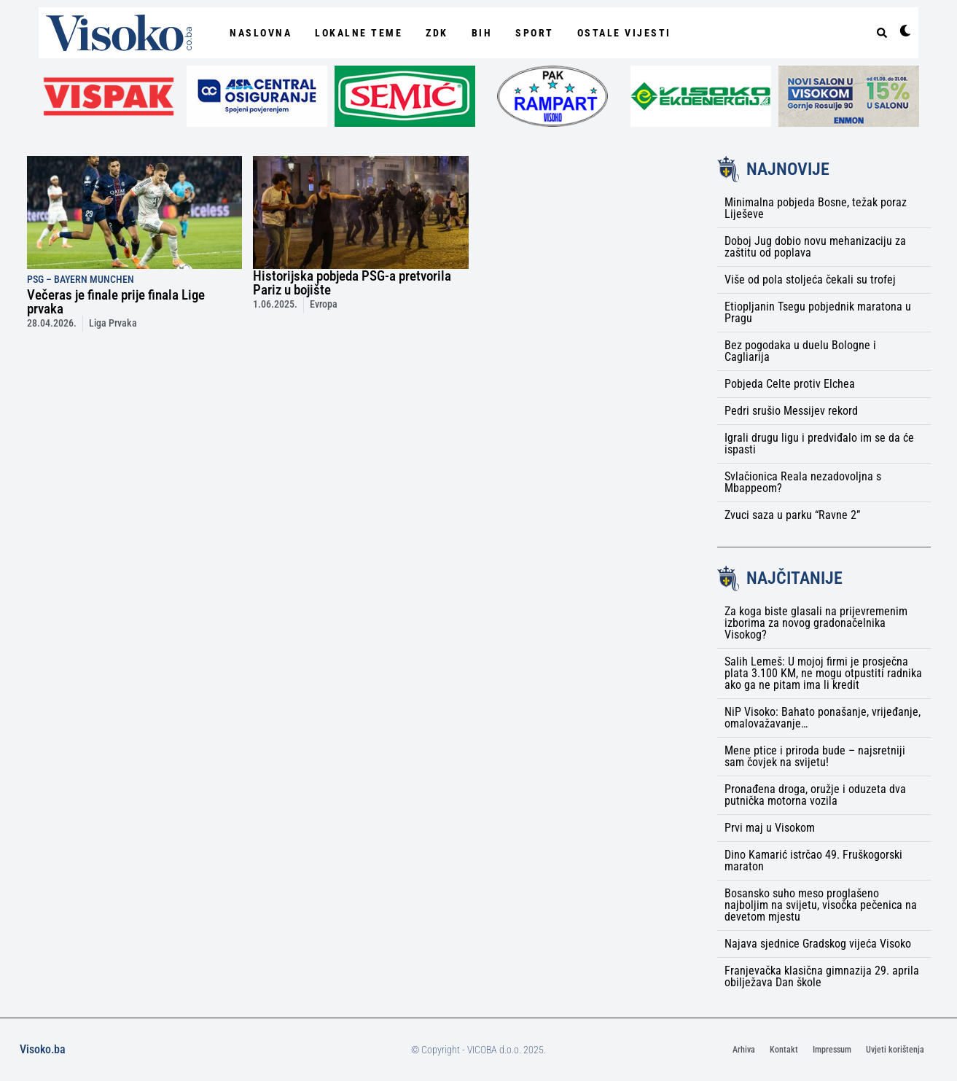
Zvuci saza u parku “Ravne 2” (792, 515)
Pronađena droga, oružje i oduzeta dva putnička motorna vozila (815, 795)
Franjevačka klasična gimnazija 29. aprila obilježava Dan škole (821, 976)
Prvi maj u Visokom (769, 828)
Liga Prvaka (113, 323)
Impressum (832, 1050)
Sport (534, 33)
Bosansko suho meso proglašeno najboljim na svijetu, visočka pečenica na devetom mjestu (820, 905)
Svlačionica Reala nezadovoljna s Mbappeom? (802, 482)
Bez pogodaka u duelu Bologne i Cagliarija (800, 351)
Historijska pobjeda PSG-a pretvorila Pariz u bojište (352, 283)
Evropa (323, 304)
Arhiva (744, 1050)
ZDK (437, 33)
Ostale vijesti (624, 33)
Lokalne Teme (358, 33)
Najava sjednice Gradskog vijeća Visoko (817, 944)
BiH (482, 33)
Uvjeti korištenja (895, 1050)
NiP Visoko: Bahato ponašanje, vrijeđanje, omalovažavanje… (822, 717)
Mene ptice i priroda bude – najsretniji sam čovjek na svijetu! (814, 756)
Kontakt (784, 1050)
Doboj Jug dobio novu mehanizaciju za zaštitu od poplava (815, 246)
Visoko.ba (43, 1049)
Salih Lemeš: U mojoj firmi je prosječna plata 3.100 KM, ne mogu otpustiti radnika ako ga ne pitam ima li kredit (823, 673)
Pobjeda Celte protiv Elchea (789, 384)
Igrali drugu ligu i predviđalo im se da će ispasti (819, 443)
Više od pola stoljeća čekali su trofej (810, 279)
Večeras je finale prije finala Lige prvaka (116, 301)
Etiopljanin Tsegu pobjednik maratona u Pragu (817, 312)
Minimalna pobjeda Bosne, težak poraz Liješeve (815, 208)
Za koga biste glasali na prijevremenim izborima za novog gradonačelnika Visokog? (815, 622)
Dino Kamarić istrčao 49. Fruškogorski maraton (813, 860)
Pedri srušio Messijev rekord (791, 411)
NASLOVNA (261, 33)
